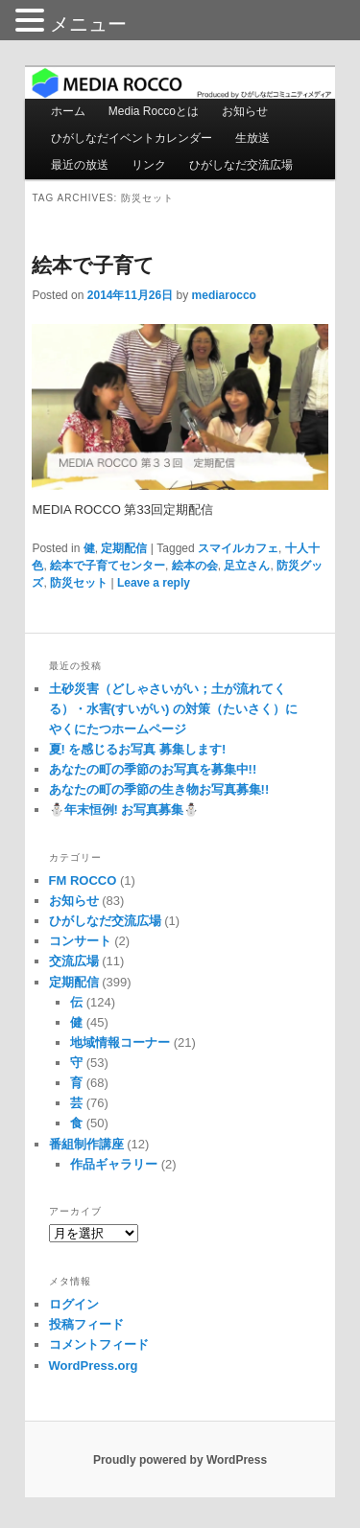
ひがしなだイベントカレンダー (131, 138)
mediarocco (224, 295)
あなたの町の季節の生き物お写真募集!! (159, 789)
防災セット (79, 583)
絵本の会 (195, 565)
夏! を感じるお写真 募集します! (138, 749)
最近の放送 (79, 165)
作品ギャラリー (113, 1164)
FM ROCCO (83, 880)
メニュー (88, 24)
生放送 (252, 138)
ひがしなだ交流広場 (241, 165)
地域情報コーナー (120, 1042)
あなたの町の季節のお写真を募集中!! (153, 769)
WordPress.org (93, 1365)
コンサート (80, 941)
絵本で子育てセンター (107, 565)
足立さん (247, 565)
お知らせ (245, 111)
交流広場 (74, 961)
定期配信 (124, 548)
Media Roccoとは (153, 111)
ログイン (74, 1304)
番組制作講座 (86, 1144)
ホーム (68, 111)
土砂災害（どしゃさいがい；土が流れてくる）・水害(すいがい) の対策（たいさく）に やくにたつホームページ (173, 709)
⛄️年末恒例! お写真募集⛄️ (124, 809)
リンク (149, 165)
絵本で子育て (93, 265)
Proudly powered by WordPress (180, 1460)
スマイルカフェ (238, 548)
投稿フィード (86, 1324)
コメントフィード (99, 1344)
